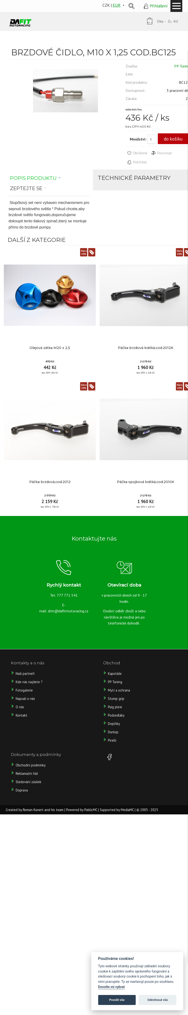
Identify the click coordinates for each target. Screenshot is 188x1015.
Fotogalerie (24, 690)
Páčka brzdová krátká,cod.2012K (145, 348)
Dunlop (113, 732)
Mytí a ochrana (119, 690)
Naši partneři (25, 673)
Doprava (22, 790)
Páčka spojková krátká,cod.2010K (145, 482)
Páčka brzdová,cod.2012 (50, 482)
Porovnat (161, 153)
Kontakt (21, 715)
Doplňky (114, 723)
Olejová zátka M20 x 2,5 (49, 348)
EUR (117, 5)
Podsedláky (116, 715)
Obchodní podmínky (31, 765)
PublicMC (90, 809)
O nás (20, 707)
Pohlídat (137, 162)
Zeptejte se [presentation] (26, 188)
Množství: (138, 139)
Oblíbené (137, 153)
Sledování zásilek (28, 782)
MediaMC (127, 809)
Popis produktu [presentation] (33, 178)
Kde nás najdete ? (29, 682)
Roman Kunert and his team (43, 809)
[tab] (35, 178)
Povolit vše (117, 1000)
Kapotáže (115, 673)
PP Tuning (115, 682)
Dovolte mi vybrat (111, 987)
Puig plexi (115, 707)
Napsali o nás (25, 698)
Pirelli (112, 740)
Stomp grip (116, 698)
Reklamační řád (27, 773)
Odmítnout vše (157, 1000)
